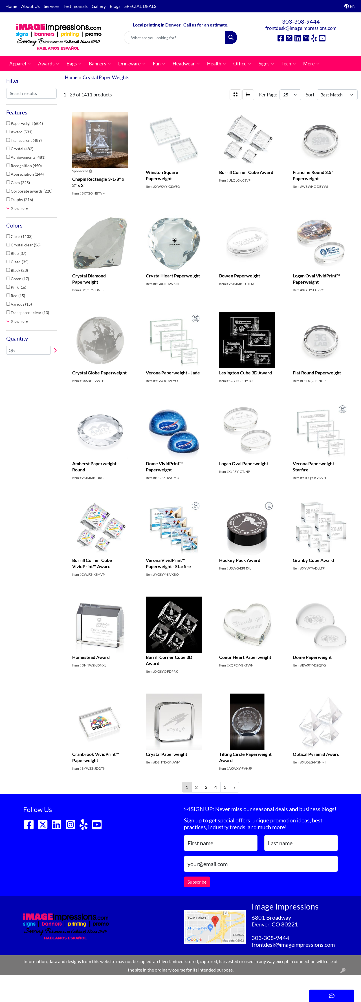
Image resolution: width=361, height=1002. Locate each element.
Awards (48, 63)
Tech (288, 63)
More (311, 63)
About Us (30, 6)
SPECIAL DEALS (140, 6)
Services (52, 6)
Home (11, 6)
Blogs (115, 6)
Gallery (99, 6)
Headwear (186, 63)
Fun (159, 63)
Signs (266, 63)
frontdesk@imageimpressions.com (300, 28)
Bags (74, 63)
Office (242, 63)
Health (216, 63)
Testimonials (75, 6)
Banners (100, 63)
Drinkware (132, 63)
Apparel (20, 63)
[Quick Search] (175, 37)
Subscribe (197, 881)
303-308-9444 (301, 21)
